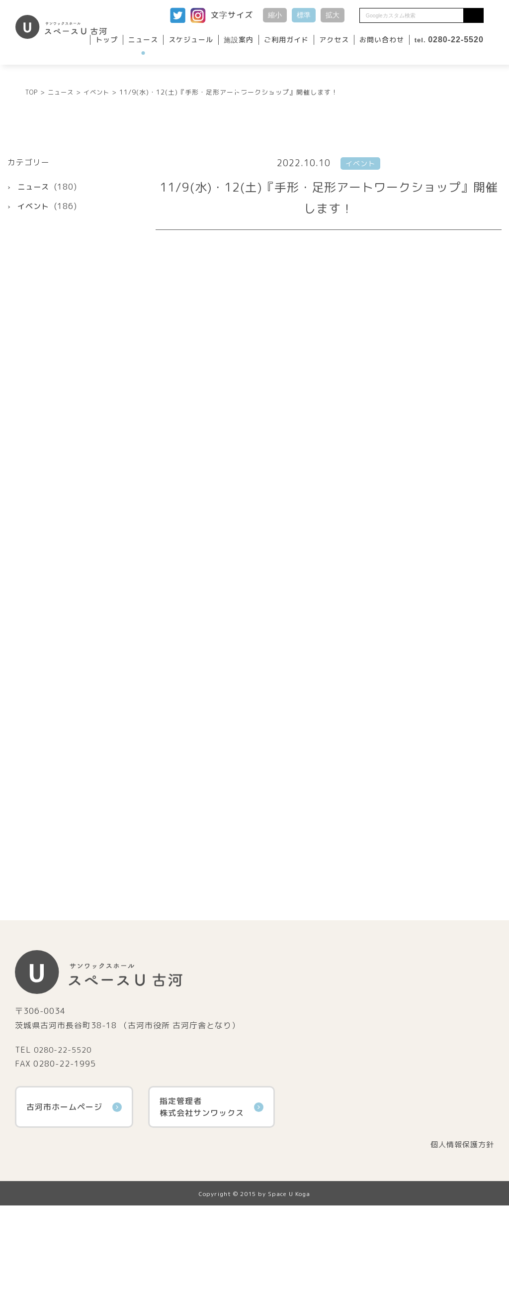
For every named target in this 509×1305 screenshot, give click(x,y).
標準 (304, 15)
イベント (34, 305)
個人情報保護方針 (460, 1243)
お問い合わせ (381, 39)
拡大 (332, 15)
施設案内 (239, 39)
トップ (106, 39)
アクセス (334, 39)
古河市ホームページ (74, 1205)
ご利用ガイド (286, 39)
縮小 (275, 15)
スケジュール (191, 39)
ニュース (143, 39)
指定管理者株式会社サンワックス (211, 1206)
